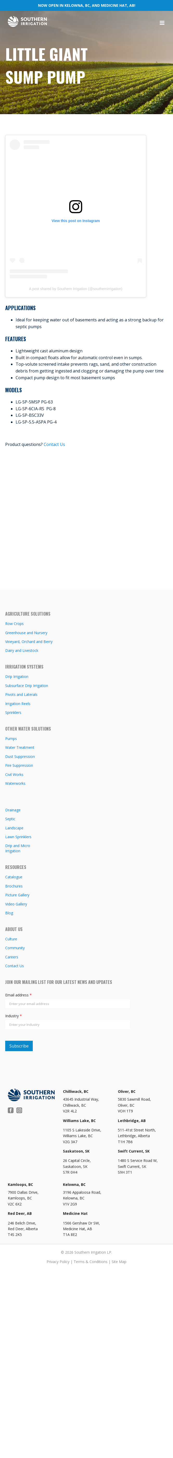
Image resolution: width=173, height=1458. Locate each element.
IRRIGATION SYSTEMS (24, 667)
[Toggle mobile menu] (162, 23)
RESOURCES (15, 867)
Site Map (119, 1261)
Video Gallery (16, 904)
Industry (13, 1015)
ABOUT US (14, 929)
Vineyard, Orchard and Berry (29, 641)
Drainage (13, 809)
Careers (11, 956)
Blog (9, 912)
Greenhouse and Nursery (26, 632)
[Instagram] (19, 1110)
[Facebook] (11, 1110)
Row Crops (14, 623)
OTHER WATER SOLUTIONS (28, 729)
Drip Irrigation (16, 676)
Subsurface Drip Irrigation (26, 685)
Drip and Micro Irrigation (17, 848)
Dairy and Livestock (21, 650)
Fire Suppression (19, 765)
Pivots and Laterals (21, 694)
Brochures (14, 886)
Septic (10, 818)
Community (15, 947)
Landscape (14, 827)
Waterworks (15, 783)
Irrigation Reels (17, 703)
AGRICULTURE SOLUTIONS (27, 614)
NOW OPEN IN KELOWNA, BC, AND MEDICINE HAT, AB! (86, 5)
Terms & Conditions (90, 1261)
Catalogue (13, 876)
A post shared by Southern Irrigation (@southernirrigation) (76, 289)
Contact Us (54, 444)
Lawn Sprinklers (18, 836)
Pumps (11, 738)
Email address (18, 995)
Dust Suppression (20, 756)
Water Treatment (19, 747)
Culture (11, 938)
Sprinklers (13, 712)
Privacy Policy (58, 1261)
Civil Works (14, 774)
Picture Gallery (17, 894)
